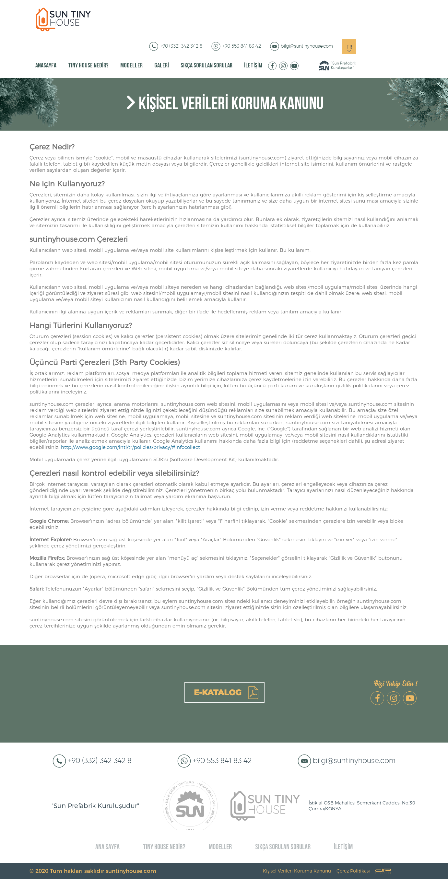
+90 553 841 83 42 (241, 46)
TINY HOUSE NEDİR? (88, 66)
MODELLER (131, 66)
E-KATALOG (217, 692)
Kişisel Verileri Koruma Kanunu (297, 871)
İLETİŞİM (253, 66)
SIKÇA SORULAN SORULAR (206, 66)
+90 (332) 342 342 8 (181, 46)
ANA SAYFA (107, 847)
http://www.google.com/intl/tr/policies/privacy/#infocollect (130, 447)
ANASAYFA (45, 66)
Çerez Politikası (353, 871)
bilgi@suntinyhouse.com (307, 46)
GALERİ (161, 66)
